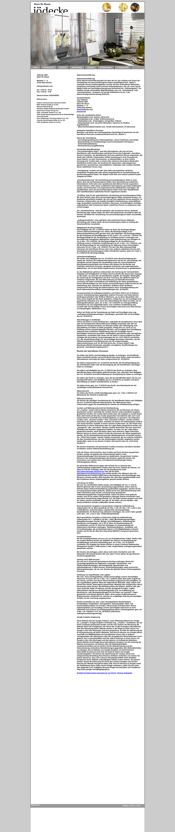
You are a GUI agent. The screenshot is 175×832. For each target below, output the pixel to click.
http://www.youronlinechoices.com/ (91, 473)
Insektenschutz (105, 67)
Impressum (81, 111)
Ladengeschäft (122, 67)
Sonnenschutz (48, 67)
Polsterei (63, 67)
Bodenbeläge (77, 67)
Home (35, 67)
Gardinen (91, 67)
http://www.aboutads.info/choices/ (91, 471)
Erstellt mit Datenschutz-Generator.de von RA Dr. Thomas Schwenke (104, 673)
